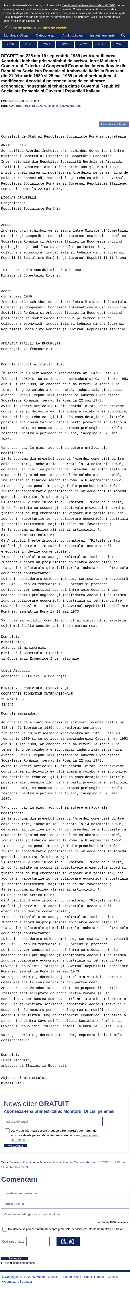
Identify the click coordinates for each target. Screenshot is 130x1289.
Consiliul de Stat (85, 1162)
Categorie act (45, 35)
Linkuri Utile (71, 1277)
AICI (100, 17)
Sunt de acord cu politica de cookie (35, 26)
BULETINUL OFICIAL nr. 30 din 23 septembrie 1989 (48, 105)
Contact (26, 1281)
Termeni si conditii (93, 1277)
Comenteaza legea (114, 124)
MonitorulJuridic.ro (48, 1277)
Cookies (113, 1277)
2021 (101, 44)
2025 (28, 44)
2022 (83, 44)
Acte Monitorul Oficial (47, 1162)
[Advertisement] (55, 114)
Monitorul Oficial (20, 1162)
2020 (119, 44)
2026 (10, 44)
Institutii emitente (102, 35)
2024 (46, 44)
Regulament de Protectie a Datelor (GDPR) (88, 5)
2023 (65, 44)
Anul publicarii (72, 35)
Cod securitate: (14, 1241)
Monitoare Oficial (16, 35)
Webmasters (10, 1281)
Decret (67, 1162)
